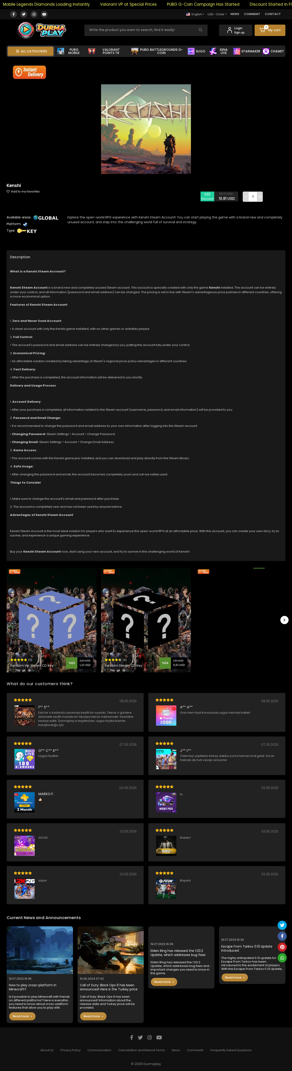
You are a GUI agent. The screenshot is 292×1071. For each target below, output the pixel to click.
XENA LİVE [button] (219, 51)
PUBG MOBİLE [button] (68, 51)
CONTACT (273, 14)
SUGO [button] (196, 51)
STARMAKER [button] (246, 51)
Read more (22, 1016)
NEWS (234, 14)
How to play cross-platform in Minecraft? (32, 987)
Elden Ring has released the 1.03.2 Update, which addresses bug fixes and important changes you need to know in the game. (180, 953)
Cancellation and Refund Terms (141, 1050)
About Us (47, 1050)
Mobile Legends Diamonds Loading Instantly (52, 4)
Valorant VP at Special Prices (134, 4)
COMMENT (252, 14)
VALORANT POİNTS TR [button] (104, 51)
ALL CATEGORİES (31, 51)
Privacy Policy (70, 1050)
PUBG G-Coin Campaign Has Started (209, 4)
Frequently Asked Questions (231, 1050)
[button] (270, 30)
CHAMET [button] (273, 51)
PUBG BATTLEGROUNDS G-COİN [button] (157, 51)
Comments (195, 1050)
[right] (285, 620)
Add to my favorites (23, 191)
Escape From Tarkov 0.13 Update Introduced (246, 948)
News (176, 1050)
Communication (99, 1050)
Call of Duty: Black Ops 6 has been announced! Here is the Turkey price (109, 987)
